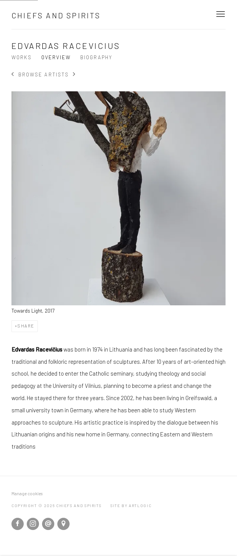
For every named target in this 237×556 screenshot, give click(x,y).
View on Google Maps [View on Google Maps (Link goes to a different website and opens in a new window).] (63, 524)
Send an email (48, 524)
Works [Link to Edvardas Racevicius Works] (21, 57)
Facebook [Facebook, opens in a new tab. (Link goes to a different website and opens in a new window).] (17, 524)
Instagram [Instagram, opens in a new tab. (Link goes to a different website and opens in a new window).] (33, 524)
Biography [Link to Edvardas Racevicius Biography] (96, 57)
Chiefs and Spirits (56, 15)
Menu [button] (220, 14)
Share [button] (26, 325)
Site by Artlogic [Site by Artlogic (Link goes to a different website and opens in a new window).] (130, 505)
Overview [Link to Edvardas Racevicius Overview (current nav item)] (55, 57)
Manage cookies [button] (26, 493)
